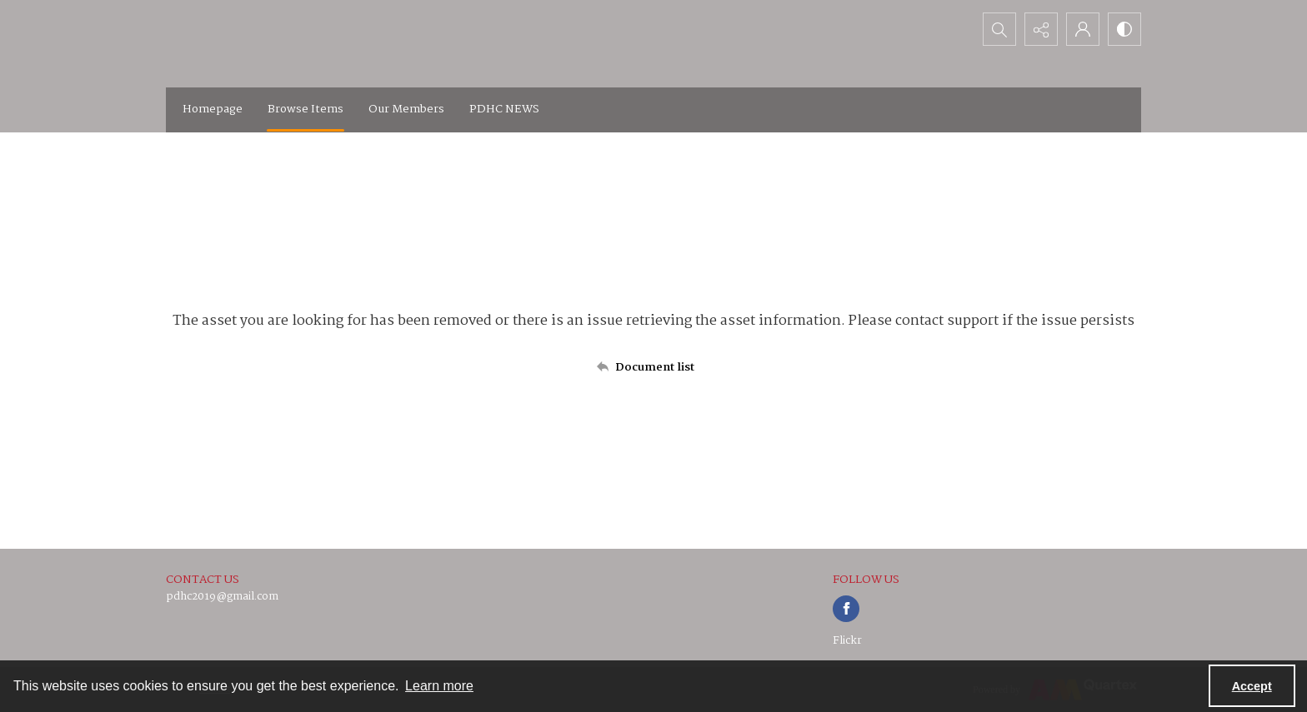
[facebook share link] (846, 608)
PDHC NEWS (504, 109)
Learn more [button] (439, 686)
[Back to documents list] (653, 367)
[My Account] (1083, 29)
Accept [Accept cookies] (1252, 686)
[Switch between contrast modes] (1124, 29)
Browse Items (305, 109)
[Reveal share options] (1041, 29)
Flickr (847, 641)
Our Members (406, 109)
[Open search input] (999, 29)
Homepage (213, 109)
